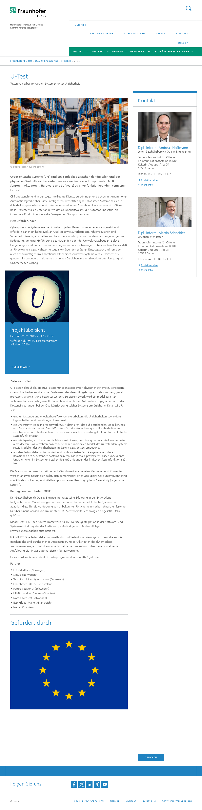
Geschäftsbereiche (166, 51)
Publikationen (134, 33)
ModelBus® (20, 367)
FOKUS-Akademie (101, 33)
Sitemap (114, 801)
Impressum (149, 801)
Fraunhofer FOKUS (21, 60)
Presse (160, 33)
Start (80, 24)
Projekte (66, 60)
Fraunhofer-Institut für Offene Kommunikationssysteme (26, 26)
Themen (117, 51)
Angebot (98, 51)
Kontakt (182, 33)
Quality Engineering (46, 60)
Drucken (151, 757)
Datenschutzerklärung (177, 801)
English (183, 42)
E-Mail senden (149, 180)
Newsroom (138, 51)
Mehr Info (147, 184)
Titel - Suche (188, 8)
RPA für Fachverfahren (89, 801)
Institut (79, 51)
